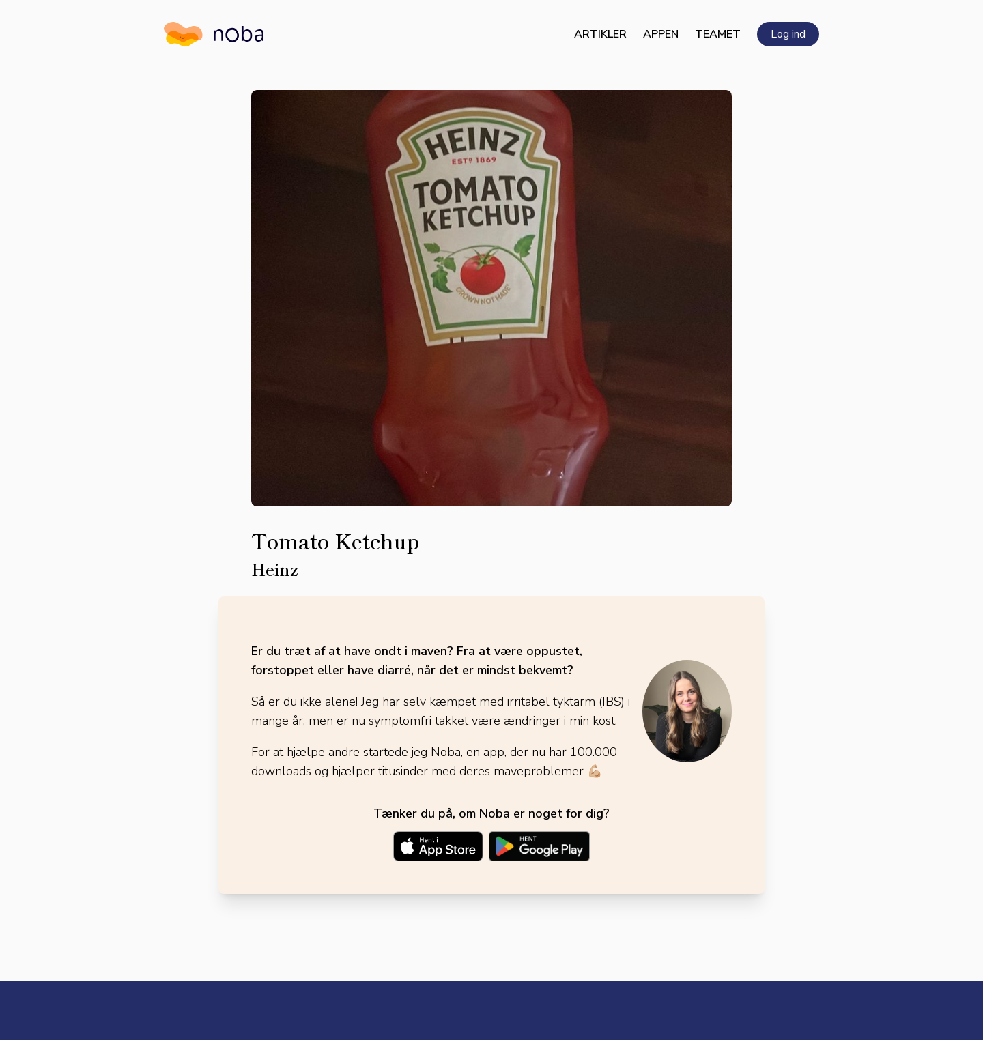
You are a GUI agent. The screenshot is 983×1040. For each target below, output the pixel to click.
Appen (661, 34)
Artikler (600, 34)
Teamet (718, 34)
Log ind (788, 34)
